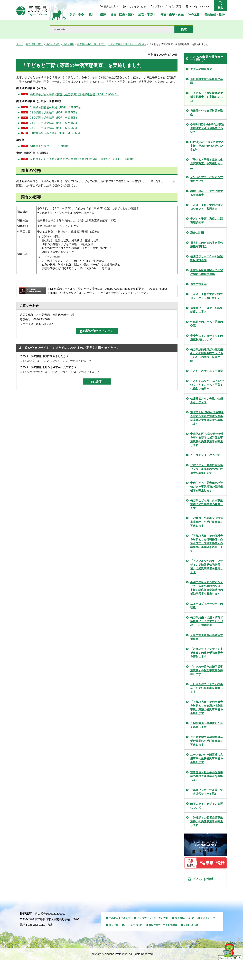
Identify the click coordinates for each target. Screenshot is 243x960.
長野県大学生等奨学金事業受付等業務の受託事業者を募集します (206, 741)
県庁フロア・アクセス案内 (163, 925)
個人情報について (184, 918)
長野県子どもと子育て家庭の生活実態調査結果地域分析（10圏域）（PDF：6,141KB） (83, 159)
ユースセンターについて (205, 455)
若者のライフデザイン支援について (206, 805)
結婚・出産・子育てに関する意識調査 (206, 193)
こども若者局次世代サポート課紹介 (127, 44)
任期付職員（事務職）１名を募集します (206, 725)
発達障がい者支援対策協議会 (206, 112)
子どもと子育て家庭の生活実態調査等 (206, 220)
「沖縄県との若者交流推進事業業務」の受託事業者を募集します (206, 522)
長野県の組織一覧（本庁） (91, 44)
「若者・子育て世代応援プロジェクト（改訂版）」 (206, 296)
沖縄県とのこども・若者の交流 (206, 323)
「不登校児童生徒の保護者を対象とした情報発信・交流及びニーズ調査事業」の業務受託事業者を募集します (206, 543)
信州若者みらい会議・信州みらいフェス (206, 400)
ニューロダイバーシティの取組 (206, 605)
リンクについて (133, 925)
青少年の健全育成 (201, 69)
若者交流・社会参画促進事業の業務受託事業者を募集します (206, 776)
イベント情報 (203, 879)
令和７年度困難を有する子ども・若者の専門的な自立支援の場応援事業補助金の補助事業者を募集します (206, 588)
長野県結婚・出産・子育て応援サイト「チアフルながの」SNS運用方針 (206, 621)
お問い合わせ (191, 925)
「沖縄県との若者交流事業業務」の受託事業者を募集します (206, 821)
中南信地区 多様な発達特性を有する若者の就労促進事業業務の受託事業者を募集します (206, 439)
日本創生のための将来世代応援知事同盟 (206, 244)
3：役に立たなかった (79, 361)
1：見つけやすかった (36, 372)
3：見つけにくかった (87, 372)
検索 (220, 7)
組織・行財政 (52, 44)
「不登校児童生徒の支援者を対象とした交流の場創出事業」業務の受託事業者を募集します (206, 707)
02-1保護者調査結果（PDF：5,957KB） (54, 112)
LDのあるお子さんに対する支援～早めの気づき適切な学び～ (207, 146)
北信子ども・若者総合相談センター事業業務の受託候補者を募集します (206, 469)
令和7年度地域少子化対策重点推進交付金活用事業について (207, 128)
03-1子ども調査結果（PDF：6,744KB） (54, 122)
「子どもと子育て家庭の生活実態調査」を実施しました (206, 97)
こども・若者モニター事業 (206, 370)
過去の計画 (197, 232)
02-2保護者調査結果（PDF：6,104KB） (54, 117)
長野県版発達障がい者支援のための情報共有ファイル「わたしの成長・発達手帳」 (206, 355)
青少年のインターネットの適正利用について (206, 337)
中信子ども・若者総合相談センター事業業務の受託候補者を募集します (206, 486)
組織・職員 (68, 44)
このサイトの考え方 (119, 918)
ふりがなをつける (136, 6)
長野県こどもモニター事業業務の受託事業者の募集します (206, 504)
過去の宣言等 (198, 284)
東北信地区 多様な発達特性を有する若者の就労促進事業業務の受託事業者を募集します (206, 418)
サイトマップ (208, 918)
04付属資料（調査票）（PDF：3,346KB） (55, 133)
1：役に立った (32, 361)
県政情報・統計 (34, 44)
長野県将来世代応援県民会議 (206, 81)
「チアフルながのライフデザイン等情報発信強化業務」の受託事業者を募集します (206, 566)
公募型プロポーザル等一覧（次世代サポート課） (206, 792)
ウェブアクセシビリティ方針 (152, 918)
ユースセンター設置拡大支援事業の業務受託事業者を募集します (206, 758)
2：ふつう (53, 361)
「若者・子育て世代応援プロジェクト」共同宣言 (206, 207)
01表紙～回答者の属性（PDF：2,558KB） (55, 107)
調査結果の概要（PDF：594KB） (50, 146)
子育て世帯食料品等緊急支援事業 (206, 637)
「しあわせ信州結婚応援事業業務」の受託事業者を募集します (206, 670)
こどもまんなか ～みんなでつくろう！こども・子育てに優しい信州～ (206, 384)
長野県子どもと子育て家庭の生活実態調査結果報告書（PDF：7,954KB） (74, 94)
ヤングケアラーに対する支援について (206, 179)
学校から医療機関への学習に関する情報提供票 (206, 272)
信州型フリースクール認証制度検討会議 (206, 258)
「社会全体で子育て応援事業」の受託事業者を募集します (206, 688)
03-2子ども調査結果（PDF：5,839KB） (54, 127)
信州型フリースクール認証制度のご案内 (206, 310)
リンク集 (113, 925)
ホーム (19, 44)
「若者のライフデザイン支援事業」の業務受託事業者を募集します (206, 652)
